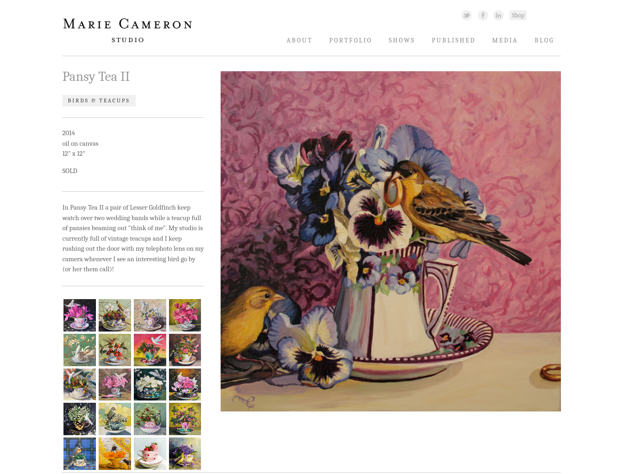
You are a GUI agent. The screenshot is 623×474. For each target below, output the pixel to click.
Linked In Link (498, 15)
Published (453, 40)
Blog (544, 40)
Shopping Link (518, 15)
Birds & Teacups (99, 101)
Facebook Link (483, 15)
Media (505, 40)
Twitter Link (466, 15)
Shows (402, 40)
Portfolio (351, 40)
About (299, 40)
